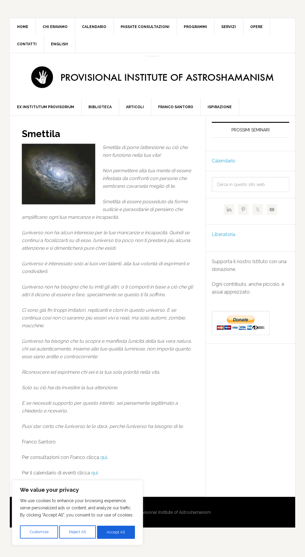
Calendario (223, 172)
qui (103, 468)
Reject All (78, 532)
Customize (39, 532)
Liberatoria (223, 246)
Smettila (43, 144)
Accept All (116, 532)
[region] (77, 513)
